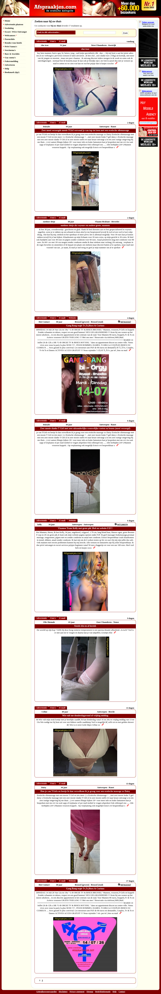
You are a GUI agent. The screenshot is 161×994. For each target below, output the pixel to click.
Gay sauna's (9, 57)
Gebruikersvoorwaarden (46, 991)
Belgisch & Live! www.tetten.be (148, 25)
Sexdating (8, 28)
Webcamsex (10, 35)
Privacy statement (77, 991)
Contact (122, 991)
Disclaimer (63, 991)
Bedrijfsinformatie (102, 991)
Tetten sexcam (146, 22)
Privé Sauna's (10, 46)
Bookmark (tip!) (11, 72)
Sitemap (89, 991)
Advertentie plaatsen (13, 24)
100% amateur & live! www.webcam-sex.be (148, 94)
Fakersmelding (10, 61)
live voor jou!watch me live (148, 74)
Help (6, 68)
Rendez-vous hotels (12, 43)
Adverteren (9, 65)
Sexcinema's (9, 50)
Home (6, 21)
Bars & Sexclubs (11, 54)
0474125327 (126, 322)
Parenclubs (9, 39)
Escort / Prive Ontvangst (15, 32)
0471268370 (122, 524)
